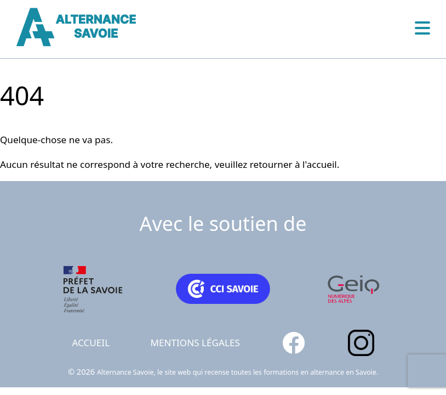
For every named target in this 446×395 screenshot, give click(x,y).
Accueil (91, 342)
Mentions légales (195, 342)
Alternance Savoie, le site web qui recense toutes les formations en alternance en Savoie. (237, 372)
